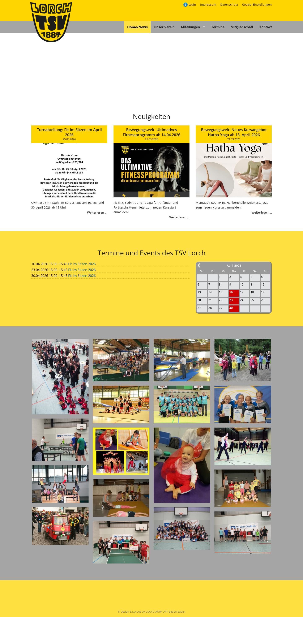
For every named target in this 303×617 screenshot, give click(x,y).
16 (231, 292)
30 (231, 308)
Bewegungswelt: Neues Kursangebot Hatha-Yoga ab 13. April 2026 (234, 132)
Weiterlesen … (97, 212)
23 (231, 300)
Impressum (208, 5)
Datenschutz (229, 5)
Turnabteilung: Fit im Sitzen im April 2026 (69, 132)
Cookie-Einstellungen (257, 5)
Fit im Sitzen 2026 (82, 264)
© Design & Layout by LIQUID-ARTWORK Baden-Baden (151, 611)
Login (192, 5)
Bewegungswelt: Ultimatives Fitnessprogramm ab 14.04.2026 (151, 132)
